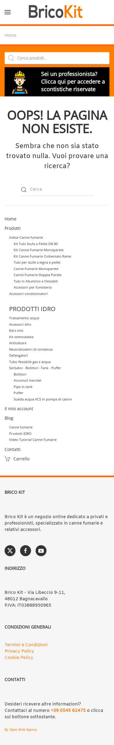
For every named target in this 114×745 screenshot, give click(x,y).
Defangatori (18, 355)
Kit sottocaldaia (21, 336)
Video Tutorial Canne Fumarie (33, 439)
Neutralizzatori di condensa (31, 349)
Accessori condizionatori (28, 293)
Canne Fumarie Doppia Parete (37, 274)
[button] (8, 12)
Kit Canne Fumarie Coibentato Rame (42, 256)
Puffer (18, 392)
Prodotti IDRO (20, 433)
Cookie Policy (19, 658)
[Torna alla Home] (57, 12)
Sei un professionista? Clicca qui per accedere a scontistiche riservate (73, 81)
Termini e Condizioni (26, 645)
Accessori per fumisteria (33, 287)
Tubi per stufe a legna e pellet (37, 262)
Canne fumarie (21, 427)
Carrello (17, 459)
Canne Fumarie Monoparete (36, 268)
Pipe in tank (23, 386)
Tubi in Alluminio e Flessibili (36, 281)
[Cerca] (57, 190)
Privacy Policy (19, 651)
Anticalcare (17, 343)
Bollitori (20, 374)
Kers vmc (16, 330)
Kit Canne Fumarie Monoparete (39, 250)
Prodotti (13, 228)
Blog (9, 418)
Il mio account (19, 408)
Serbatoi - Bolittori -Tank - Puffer (35, 368)
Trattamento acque (24, 318)
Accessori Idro (20, 324)
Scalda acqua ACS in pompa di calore (43, 399)
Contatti (13, 449)
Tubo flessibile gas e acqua (30, 361)
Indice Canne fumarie (26, 237)
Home (10, 219)
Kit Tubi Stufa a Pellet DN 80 (36, 243)
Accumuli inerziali (27, 380)
